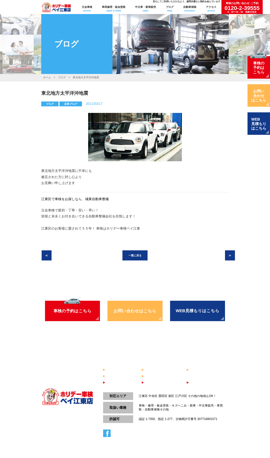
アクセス (211, 8)
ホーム (47, 77)
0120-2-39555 (242, 7)
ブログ (170, 8)
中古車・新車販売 (145, 8)
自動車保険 (189, 8)
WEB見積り (199, 383)
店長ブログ (70, 103)
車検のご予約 (117, 383)
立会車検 (87, 8)
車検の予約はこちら (72, 311)
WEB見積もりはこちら (197, 311)
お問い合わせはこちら (135, 311)
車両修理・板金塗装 (113, 8)
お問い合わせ (156, 383)
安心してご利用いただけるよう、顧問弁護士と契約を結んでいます (186, 1)
